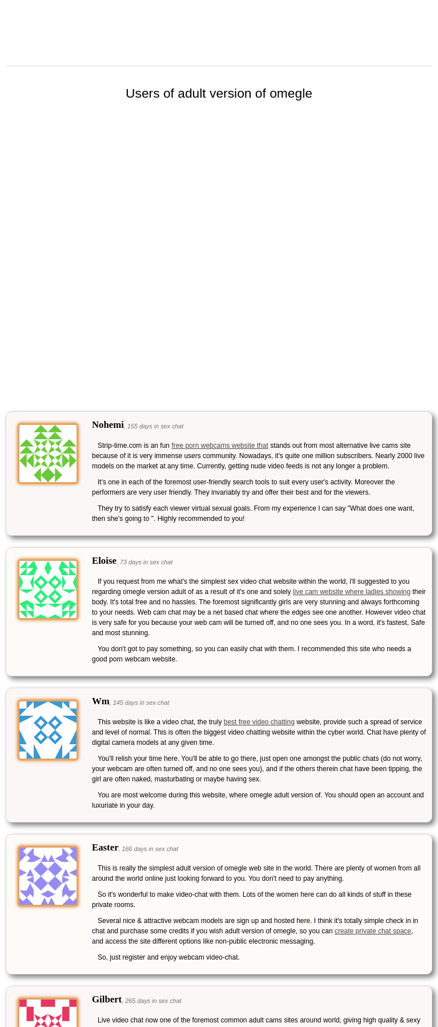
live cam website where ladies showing (352, 592)
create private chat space (373, 931)
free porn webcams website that (219, 446)
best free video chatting (259, 722)
